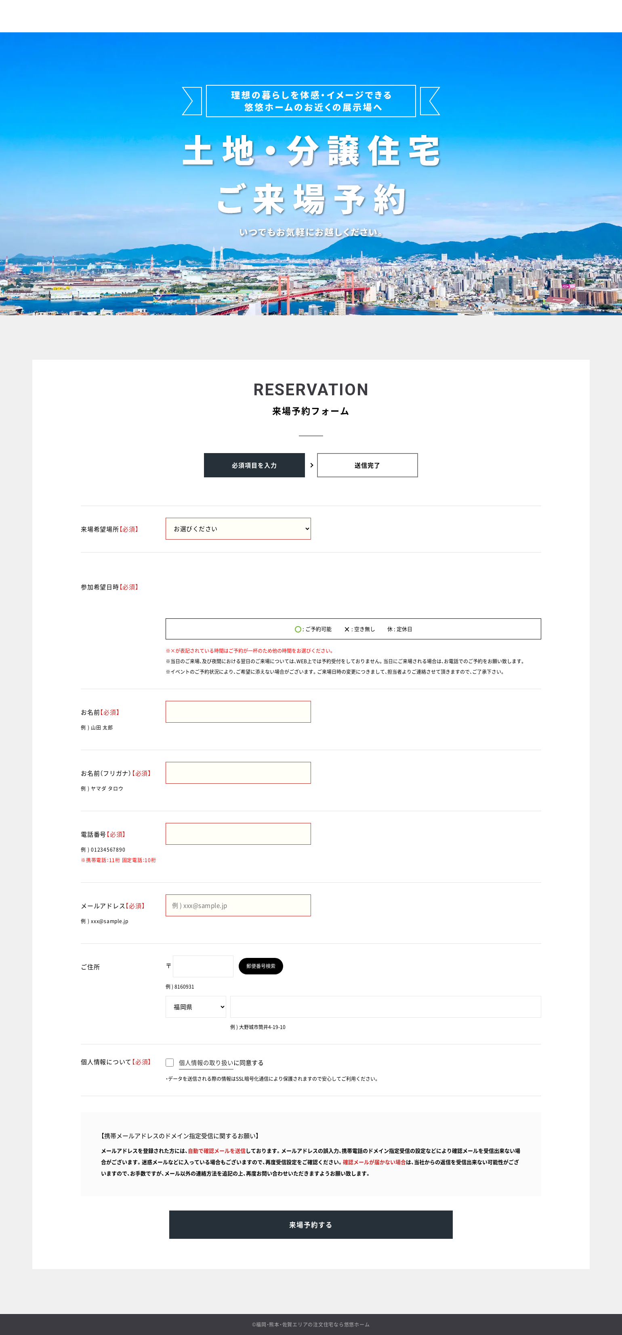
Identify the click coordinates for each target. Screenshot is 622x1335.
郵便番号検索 (262, 966)
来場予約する (311, 1228)
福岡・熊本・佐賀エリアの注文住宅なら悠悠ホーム (313, 1324)
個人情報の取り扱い (206, 1062)
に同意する (215, 1062)
